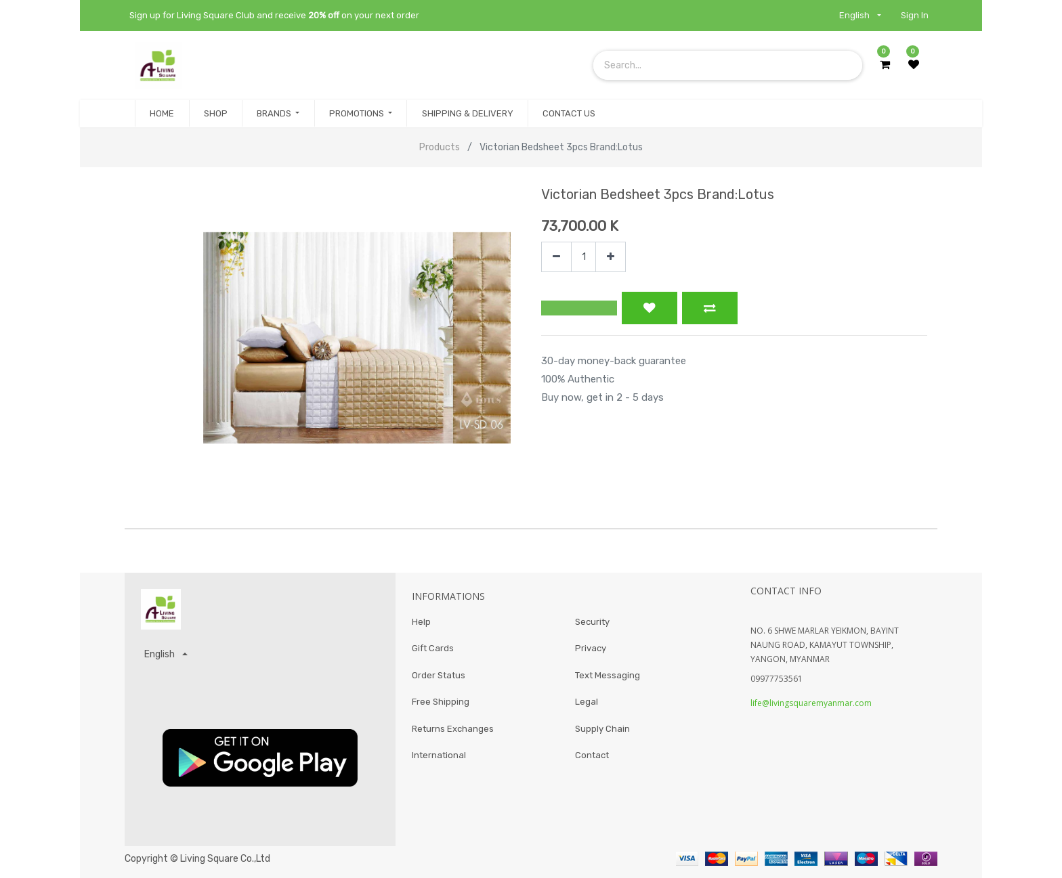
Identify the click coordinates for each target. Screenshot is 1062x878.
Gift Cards (433, 649)
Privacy (590, 649)
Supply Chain (602, 729)
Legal (586, 702)
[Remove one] (556, 257)
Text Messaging (607, 675)
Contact (592, 756)
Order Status (438, 675)
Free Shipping (440, 702)
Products (439, 147)
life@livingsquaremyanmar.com (811, 703)
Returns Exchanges (453, 729)
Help (421, 622)
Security (592, 622)
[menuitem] (162, 114)
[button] (579, 308)
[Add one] (610, 257)
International (439, 756)
